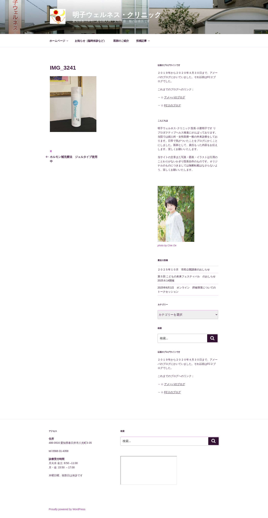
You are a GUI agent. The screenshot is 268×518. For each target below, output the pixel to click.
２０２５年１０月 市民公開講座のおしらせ (184, 269)
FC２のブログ (172, 105)
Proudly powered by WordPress (67, 509)
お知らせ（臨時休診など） (90, 40)
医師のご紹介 (121, 40)
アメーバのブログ (174, 97)
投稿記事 (143, 40)
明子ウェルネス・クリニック (116, 15)
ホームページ (59, 40)
